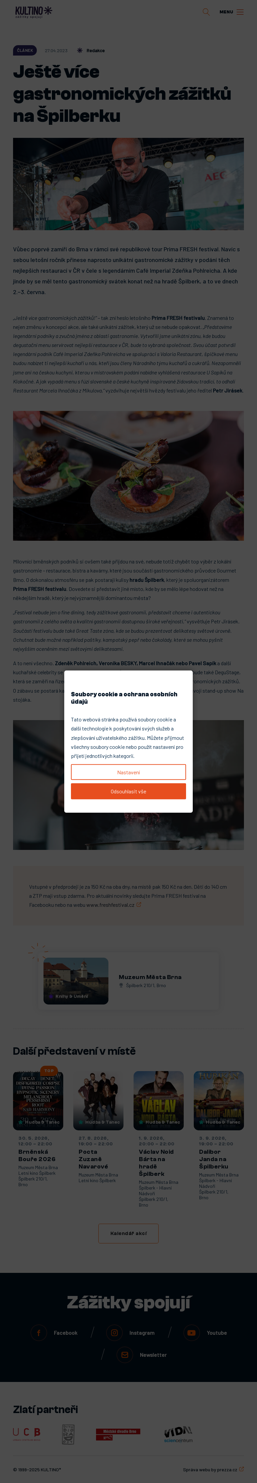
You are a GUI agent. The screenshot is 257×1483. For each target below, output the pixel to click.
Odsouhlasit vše (128, 791)
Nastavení (128, 772)
